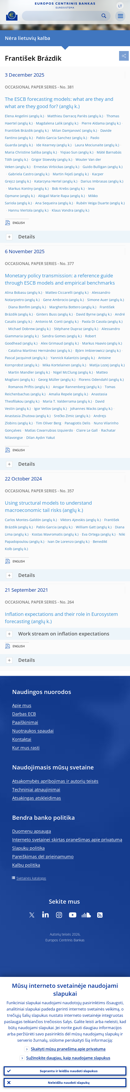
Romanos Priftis (21, 386)
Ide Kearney (46, 145)
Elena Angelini (16, 116)
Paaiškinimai (25, 722)
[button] (120, 5)
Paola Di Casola (94, 321)
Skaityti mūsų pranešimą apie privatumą (68, 1049)
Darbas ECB (24, 714)
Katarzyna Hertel (47, 181)
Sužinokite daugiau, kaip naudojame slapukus (68, 1058)
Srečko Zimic (64, 415)
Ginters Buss (46, 314)
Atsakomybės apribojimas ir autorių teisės (55, 781)
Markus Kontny (20, 188)
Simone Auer (97, 299)
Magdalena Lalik (49, 123)
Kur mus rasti (26, 748)
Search (104, 16)
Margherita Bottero (64, 307)
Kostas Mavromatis (47, 534)
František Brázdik (19, 130)
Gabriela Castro (21, 174)
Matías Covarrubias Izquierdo (49, 430)
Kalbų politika (26, 865)
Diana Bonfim (19, 307)
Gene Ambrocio (55, 299)
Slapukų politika (28, 848)
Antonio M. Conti (49, 321)
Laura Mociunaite (89, 145)
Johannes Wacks (83, 408)
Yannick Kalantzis (65, 357)
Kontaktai (21, 739)
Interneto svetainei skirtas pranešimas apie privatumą (67, 839)
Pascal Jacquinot (18, 357)
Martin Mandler (21, 372)
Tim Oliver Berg (48, 423)
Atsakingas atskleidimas (36, 798)
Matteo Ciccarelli (59, 292)
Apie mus (21, 705)
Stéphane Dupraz (68, 328)
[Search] (62, 16)
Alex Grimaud (52, 343)
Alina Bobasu (15, 292)
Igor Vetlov (42, 408)
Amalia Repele (60, 394)
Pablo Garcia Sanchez (53, 137)
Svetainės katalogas (31, 878)
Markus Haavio (94, 343)
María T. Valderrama (59, 401)
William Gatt (86, 527)
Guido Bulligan (95, 166)
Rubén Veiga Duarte (92, 203)
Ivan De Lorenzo (61, 541)
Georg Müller (49, 379)
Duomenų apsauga (31, 831)
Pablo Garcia (46, 527)
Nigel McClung (65, 372)
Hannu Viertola (20, 210)
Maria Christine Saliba (23, 152)
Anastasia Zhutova (20, 415)
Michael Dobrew (21, 328)
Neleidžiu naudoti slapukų (69, 1082)
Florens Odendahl (93, 379)
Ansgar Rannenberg (69, 386)
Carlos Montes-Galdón (23, 519)
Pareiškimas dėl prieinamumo (43, 856)
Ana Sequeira (46, 203)
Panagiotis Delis (77, 423)
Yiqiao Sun (69, 152)
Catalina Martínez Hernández (32, 350)
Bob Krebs (60, 188)
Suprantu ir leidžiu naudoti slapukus (68, 1071)
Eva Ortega (91, 534)
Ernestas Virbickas (48, 166)
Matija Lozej (99, 365)
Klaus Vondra (62, 210)
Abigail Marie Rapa (53, 195)
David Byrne (86, 314)
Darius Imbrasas (94, 181)
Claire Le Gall (87, 430)
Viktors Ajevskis (72, 519)
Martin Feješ (63, 174)
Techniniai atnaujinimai (36, 789)
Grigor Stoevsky (43, 159)
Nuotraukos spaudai (33, 731)
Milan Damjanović (66, 130)
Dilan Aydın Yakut (40, 437)
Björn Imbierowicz (90, 350)
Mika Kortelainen (56, 365)
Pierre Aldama (93, 123)
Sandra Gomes (54, 336)
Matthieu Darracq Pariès (67, 116)
